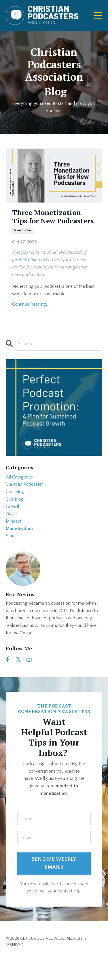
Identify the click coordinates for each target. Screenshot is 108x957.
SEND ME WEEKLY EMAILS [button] (54, 863)
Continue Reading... (30, 304)
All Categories (19, 477)
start (10, 535)
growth (13, 506)
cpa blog (15, 499)
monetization (23, 230)
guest (11, 514)
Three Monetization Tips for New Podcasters (53, 216)
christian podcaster (24, 484)
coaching (15, 491)
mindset (13, 521)
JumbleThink (24, 259)
